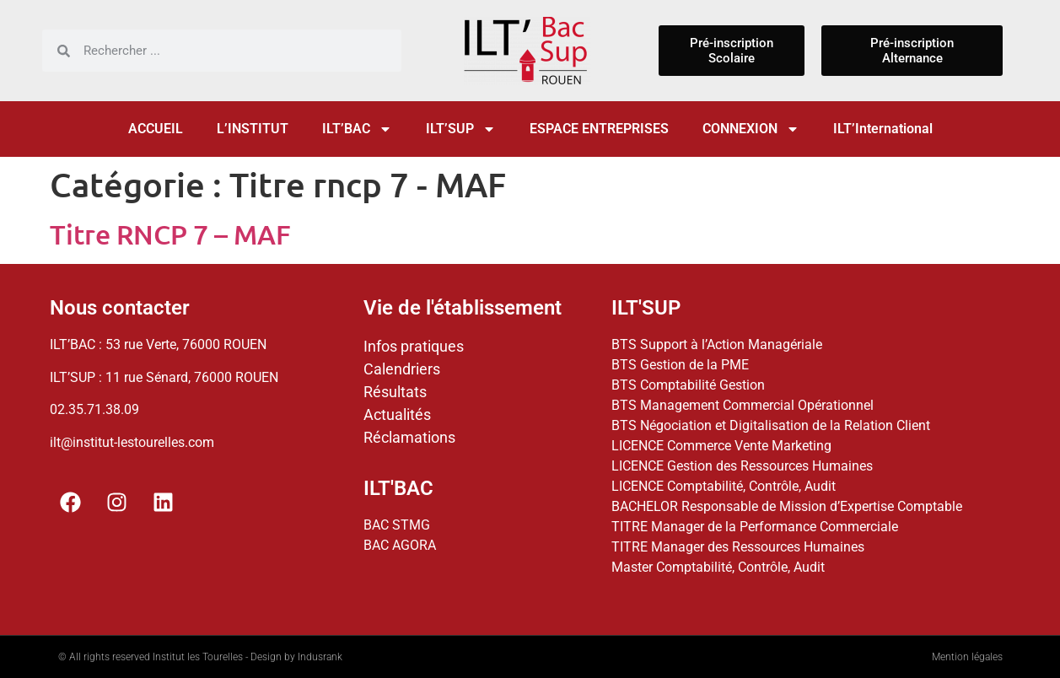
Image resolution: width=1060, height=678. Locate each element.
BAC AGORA (399, 545)
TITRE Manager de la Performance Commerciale (754, 527)
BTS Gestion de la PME (680, 365)
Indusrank (320, 657)
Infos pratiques (413, 346)
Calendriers (401, 369)
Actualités (397, 414)
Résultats (395, 392)
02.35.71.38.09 (94, 409)
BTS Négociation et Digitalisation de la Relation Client (770, 425)
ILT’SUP (461, 129)
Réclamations (409, 437)
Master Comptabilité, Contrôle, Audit (718, 567)
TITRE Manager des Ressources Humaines (737, 547)
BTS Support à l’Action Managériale (716, 344)
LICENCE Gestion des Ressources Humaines (742, 466)
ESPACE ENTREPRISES (599, 129)
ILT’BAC (357, 129)
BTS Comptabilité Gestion (688, 385)
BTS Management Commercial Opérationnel (742, 405)
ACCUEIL (155, 129)
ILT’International (883, 129)
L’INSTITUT (252, 129)
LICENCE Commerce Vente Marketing (721, 446)
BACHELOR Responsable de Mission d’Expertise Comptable (786, 506)
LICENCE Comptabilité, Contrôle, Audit (723, 486)
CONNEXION (750, 129)
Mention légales (967, 657)
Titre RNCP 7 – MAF (170, 234)
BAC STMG (396, 525)
